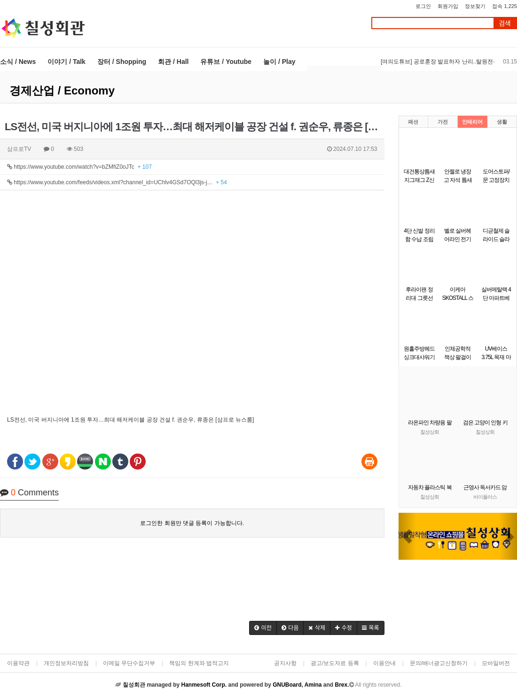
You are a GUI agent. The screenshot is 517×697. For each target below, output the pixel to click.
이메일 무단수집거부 (129, 663)
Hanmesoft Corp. (204, 684)
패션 (413, 122)
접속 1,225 (504, 6)
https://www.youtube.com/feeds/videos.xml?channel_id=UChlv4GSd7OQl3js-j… (117, 182)
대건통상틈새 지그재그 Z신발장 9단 (419, 180)
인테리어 (472, 122)
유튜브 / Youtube (225, 61)
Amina (313, 684)
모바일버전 (496, 663)
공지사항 (285, 663)
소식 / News (18, 61)
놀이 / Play (279, 61)
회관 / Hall (173, 61)
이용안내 (384, 663)
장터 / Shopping (121, 61)
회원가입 (448, 6)
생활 (502, 122)
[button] (263, 628)
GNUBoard (287, 684)
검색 (505, 23)
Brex (341, 684)
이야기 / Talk (66, 61)
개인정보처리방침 (66, 663)
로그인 (423, 6)
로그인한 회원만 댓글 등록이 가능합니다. (192, 523)
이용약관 (18, 663)
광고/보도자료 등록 (335, 663)
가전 (443, 122)
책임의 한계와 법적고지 (199, 663)
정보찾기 (475, 6)
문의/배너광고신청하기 (439, 663)
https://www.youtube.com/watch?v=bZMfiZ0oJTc (79, 167)
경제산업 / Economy (62, 90)
